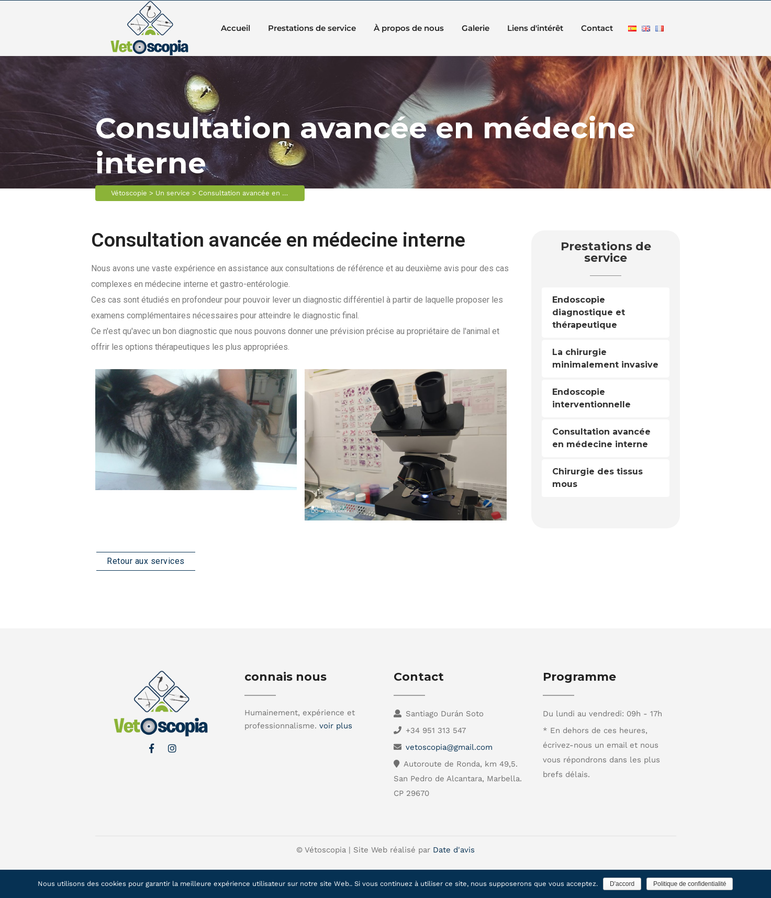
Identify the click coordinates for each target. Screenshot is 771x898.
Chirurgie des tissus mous (597, 478)
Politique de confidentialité (689, 884)
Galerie (475, 28)
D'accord (622, 884)
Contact (597, 28)
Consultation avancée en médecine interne (601, 438)
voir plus (335, 725)
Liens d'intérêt (535, 28)
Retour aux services (146, 561)
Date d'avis (454, 850)
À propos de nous (409, 28)
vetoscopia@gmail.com (449, 747)
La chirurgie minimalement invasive (605, 358)
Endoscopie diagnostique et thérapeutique (588, 312)
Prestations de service (312, 28)
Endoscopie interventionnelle (591, 398)
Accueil (235, 28)
